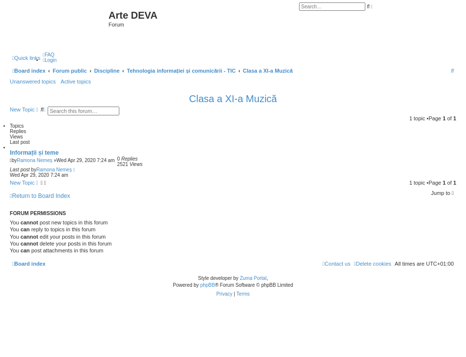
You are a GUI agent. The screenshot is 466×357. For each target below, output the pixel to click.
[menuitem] (49, 54)
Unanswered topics (33, 81)
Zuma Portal (253, 278)
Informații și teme (34, 152)
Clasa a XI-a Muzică (233, 98)
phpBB (207, 285)
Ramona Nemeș (34, 160)
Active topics (76, 81)
